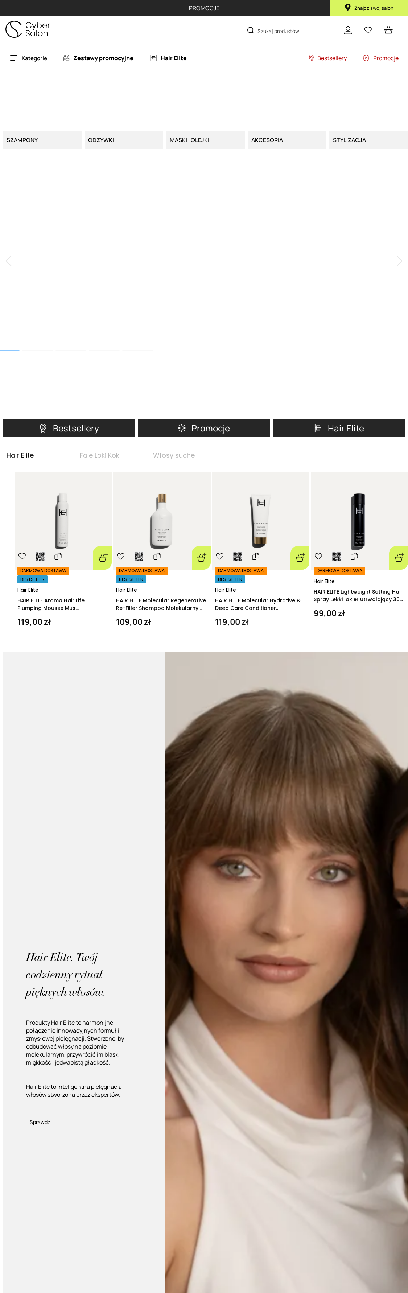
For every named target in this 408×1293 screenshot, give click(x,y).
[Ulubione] (368, 30)
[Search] (250, 30)
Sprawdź (40, 1025)
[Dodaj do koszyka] (102, 461)
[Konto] (348, 30)
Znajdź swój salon (368, 8)
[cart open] (388, 30)
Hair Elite (27, 493)
